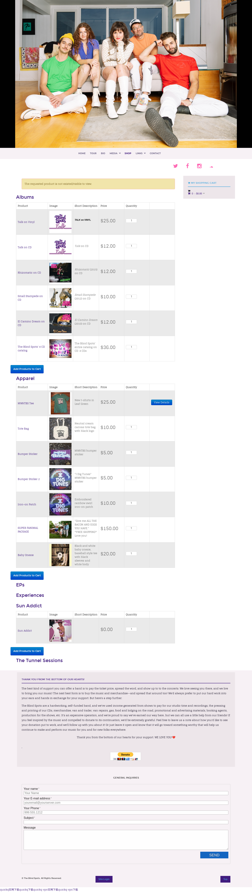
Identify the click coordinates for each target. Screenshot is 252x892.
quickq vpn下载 (68, 889)
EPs (20, 585)
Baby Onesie (26, 555)
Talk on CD (25, 247)
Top (225, 879)
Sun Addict (29, 606)
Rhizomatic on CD (29, 272)
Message (30, 827)
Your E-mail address (37, 798)
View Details (161, 402)
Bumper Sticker (28, 454)
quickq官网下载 (9, 889)
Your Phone (31, 808)
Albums (25, 197)
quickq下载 (26, 889)
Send (217, 855)
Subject (28, 817)
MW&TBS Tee (26, 403)
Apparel (25, 378)
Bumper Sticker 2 (29, 479)
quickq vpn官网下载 (45, 889)
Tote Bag (23, 428)
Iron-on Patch (27, 504)
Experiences (30, 595)
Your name (31, 788)
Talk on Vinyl (26, 222)
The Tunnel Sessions (39, 660)
